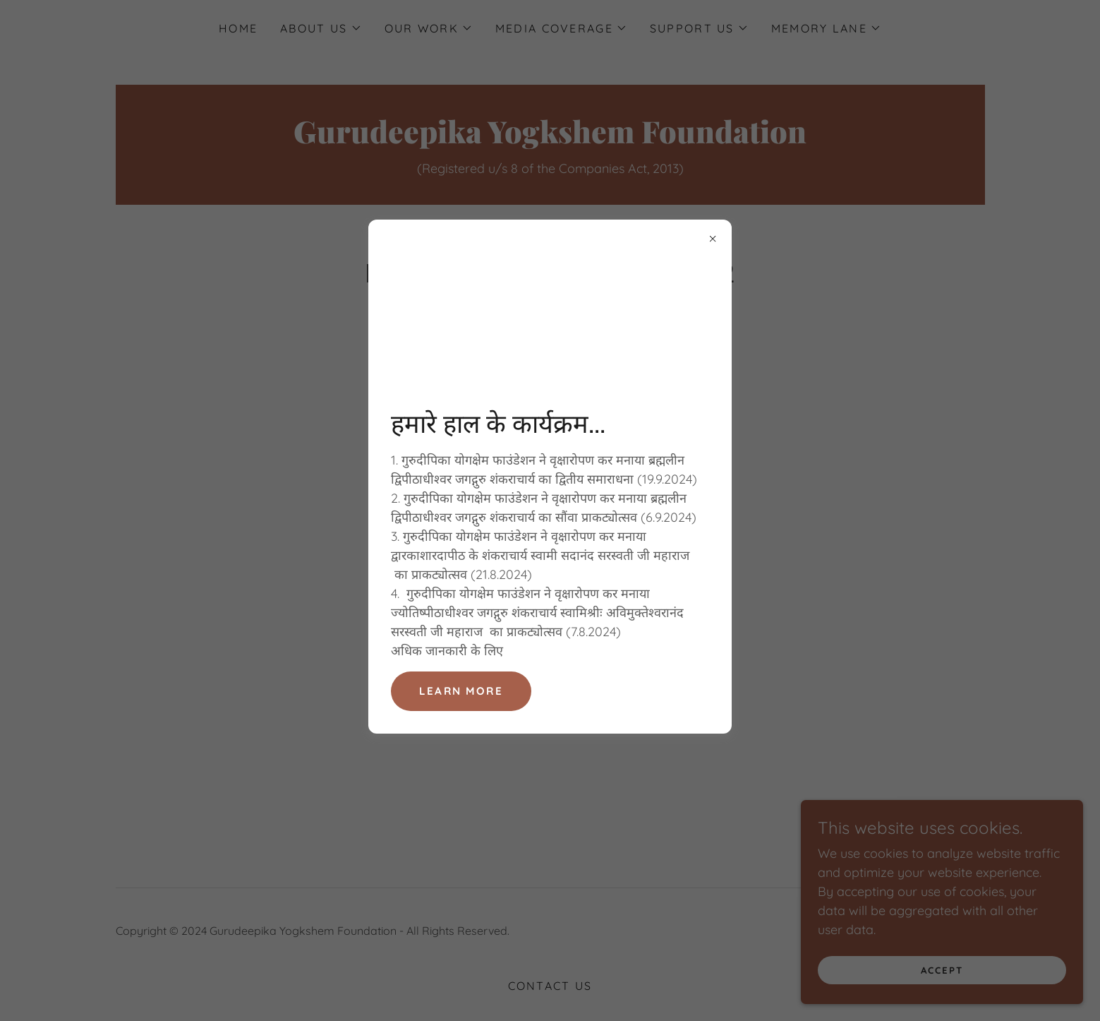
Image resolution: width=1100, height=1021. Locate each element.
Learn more (462, 691)
